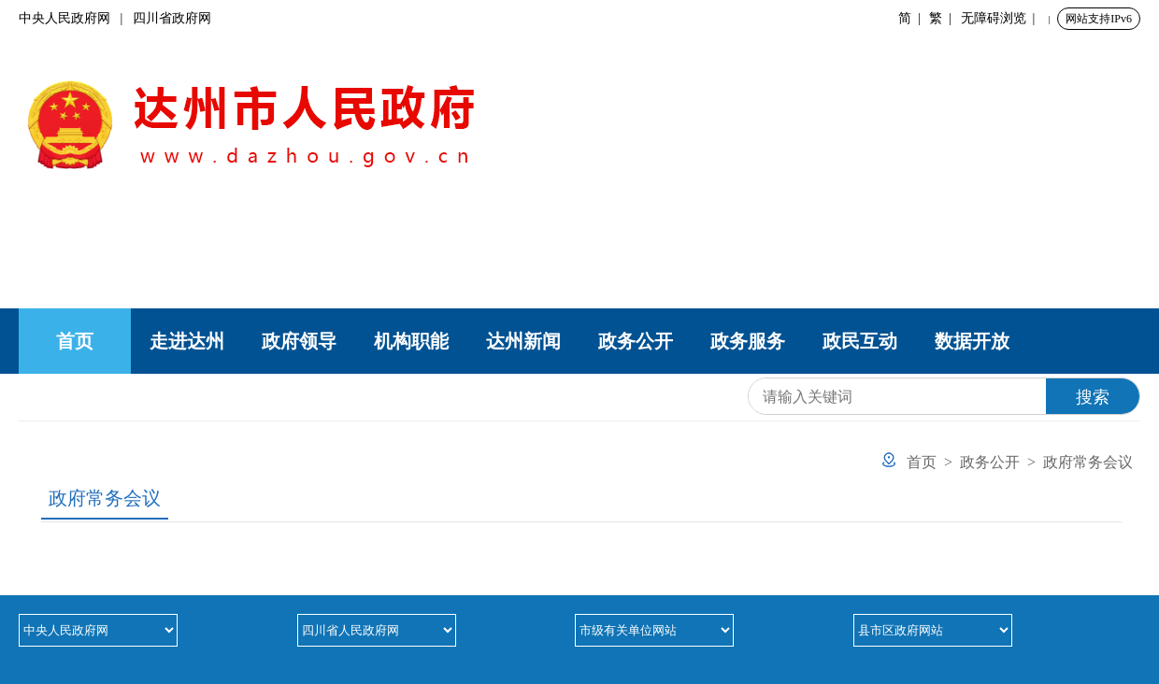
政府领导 (299, 341)
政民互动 (860, 341)
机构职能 (411, 341)
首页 (74, 341)
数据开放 (972, 341)
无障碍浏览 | (1001, 18)
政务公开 (635, 341)
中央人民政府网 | (76, 18)
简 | (912, 18)
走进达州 (187, 341)
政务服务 (747, 341)
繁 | (943, 18)
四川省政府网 (172, 18)
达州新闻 (523, 341)
